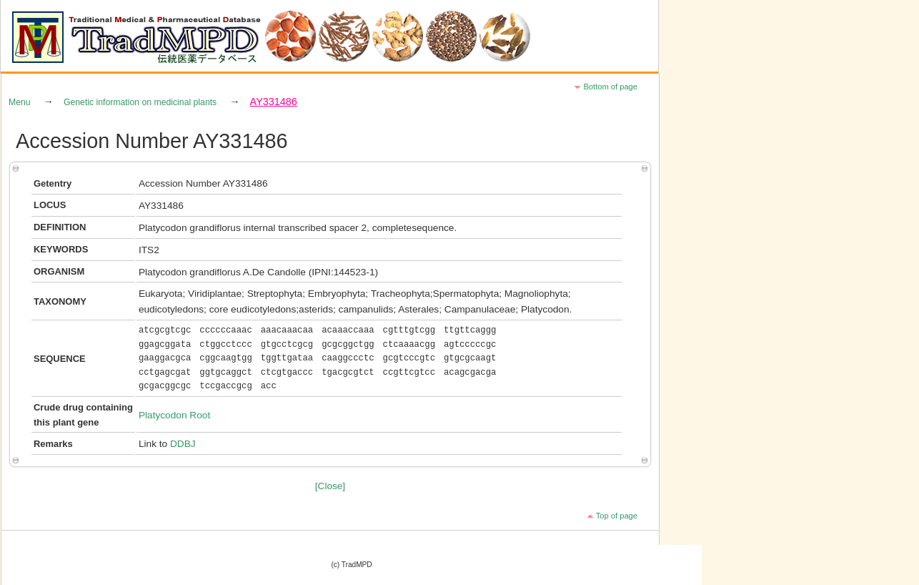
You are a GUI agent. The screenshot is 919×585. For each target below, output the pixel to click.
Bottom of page (610, 86)
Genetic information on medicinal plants (140, 102)
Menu (20, 102)
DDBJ (183, 443)
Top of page (616, 515)
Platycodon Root (174, 415)
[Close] (330, 486)
